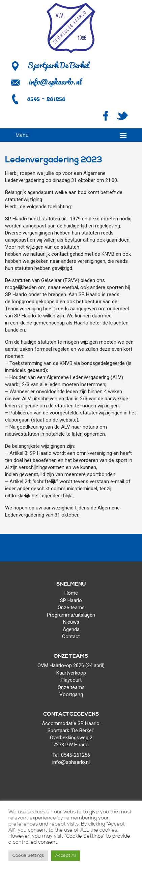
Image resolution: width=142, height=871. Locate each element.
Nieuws (71, 622)
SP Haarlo (71, 600)
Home (71, 593)
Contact (71, 636)
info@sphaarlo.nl (55, 81)
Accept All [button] (65, 855)
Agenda (71, 629)
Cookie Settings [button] (28, 855)
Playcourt (71, 680)
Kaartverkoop (71, 673)
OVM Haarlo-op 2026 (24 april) (71, 665)
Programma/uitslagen (71, 615)
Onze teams (71, 607)
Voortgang (71, 694)
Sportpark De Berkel (49, 65)
